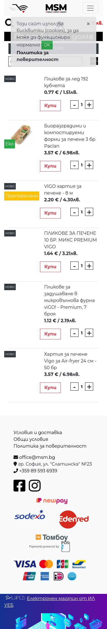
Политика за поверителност (50, 446)
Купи (50, 105)
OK (47, 45)
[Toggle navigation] (90, 8)
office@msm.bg (34, 457)
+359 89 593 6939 (35, 471)
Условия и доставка (38, 432)
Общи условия (31, 439)
